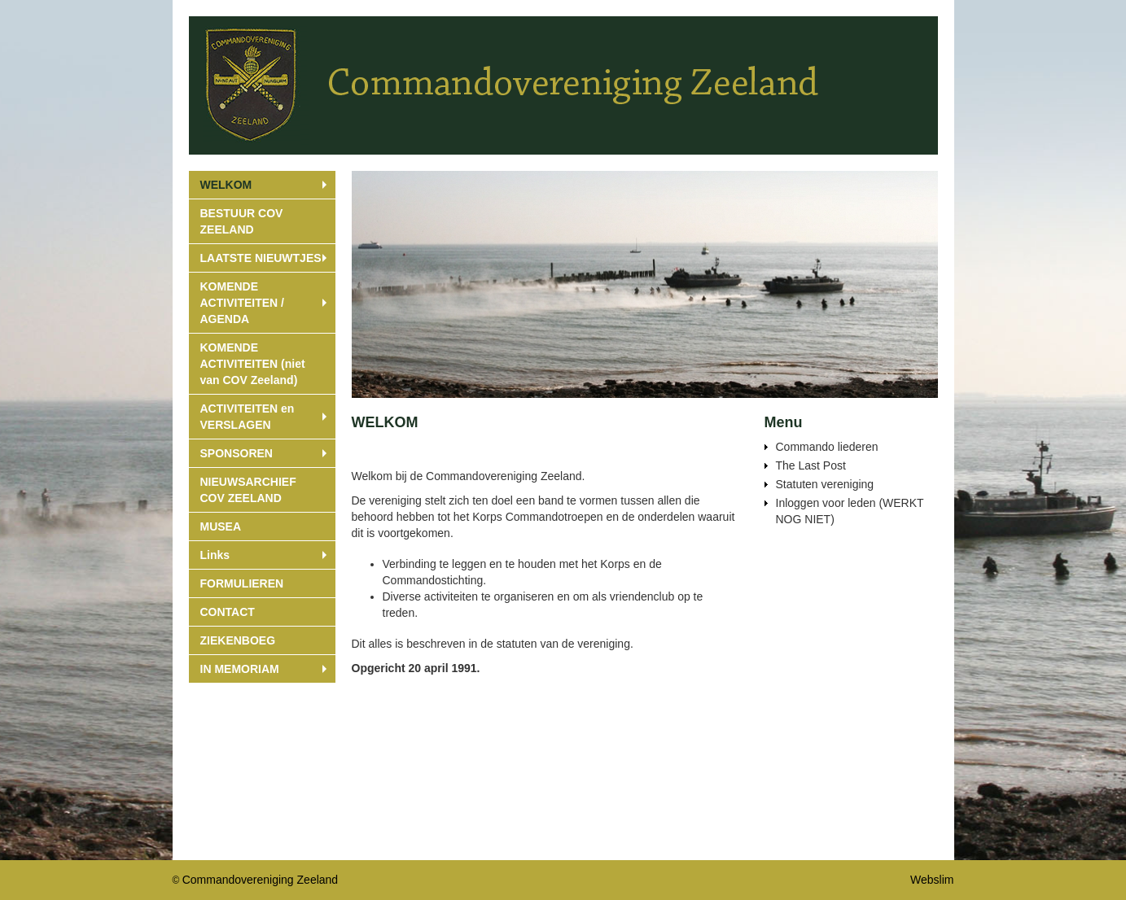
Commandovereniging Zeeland (260, 879)
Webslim (931, 879)
